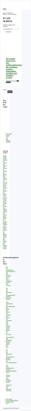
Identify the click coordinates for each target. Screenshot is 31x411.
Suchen (5, 89)
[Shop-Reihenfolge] (11, 29)
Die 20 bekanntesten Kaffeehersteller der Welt (10, 270)
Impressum (9, 399)
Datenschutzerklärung (12, 400)
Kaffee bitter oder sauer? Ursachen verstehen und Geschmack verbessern (5, 181)
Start (4, 13)
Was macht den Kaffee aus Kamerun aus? (8, 312)
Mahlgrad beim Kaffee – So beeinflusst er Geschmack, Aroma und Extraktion (5, 199)
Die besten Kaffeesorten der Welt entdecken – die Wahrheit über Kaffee (5, 240)
